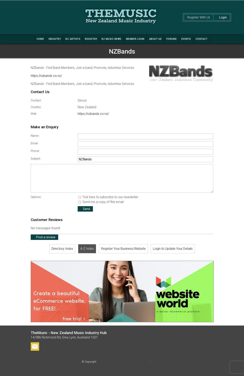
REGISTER (91, 39)
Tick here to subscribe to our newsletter (108, 197)
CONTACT (201, 39)
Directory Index (62, 249)
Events (186, 39)
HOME (40, 39)
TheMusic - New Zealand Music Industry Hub (123, 361)
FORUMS (171, 39)
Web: (34, 113)
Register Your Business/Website (123, 249)
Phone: (35, 151)
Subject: (36, 158)
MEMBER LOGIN (135, 39)
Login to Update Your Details (173, 249)
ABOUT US (155, 39)
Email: (34, 143)
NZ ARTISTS (72, 39)
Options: (36, 197)
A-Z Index (87, 249)
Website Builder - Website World (122, 369)
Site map (157, 361)
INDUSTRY (55, 39)
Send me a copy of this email (101, 202)
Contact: (36, 100)
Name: (35, 136)
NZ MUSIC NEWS (111, 39)
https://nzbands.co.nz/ (46, 76)
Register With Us (198, 17)
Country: (36, 107)
